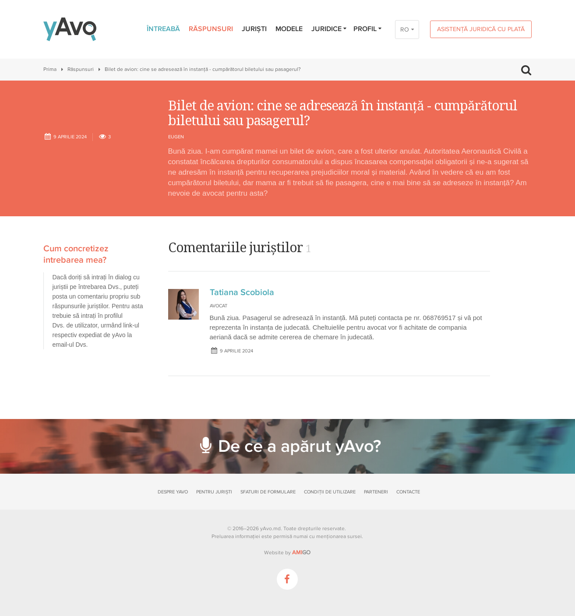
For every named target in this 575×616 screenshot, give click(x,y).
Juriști (254, 29)
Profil (368, 29)
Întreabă (163, 29)
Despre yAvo (173, 492)
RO (404, 29)
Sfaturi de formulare (268, 492)
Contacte (408, 492)
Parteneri (376, 492)
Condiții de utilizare (330, 492)
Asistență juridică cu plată (481, 29)
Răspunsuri (211, 29)
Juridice (329, 29)
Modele (289, 29)
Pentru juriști (214, 492)
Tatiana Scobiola (242, 292)
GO (301, 552)
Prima (49, 69)
